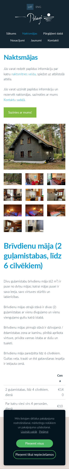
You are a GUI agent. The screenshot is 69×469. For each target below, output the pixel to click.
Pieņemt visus (34, 443)
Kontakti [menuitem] (53, 40)
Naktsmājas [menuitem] (29, 33)
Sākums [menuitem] (11, 33)
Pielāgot (43, 431)
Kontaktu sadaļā (14, 100)
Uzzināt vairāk (29, 431)
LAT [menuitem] (30, 7)
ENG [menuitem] (38, 7)
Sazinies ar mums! (20, 112)
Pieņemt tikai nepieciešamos (34, 454)
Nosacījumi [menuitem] (17, 40)
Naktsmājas (21, 57)
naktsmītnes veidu (23, 74)
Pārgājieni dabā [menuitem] (53, 33)
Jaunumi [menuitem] (36, 40)
